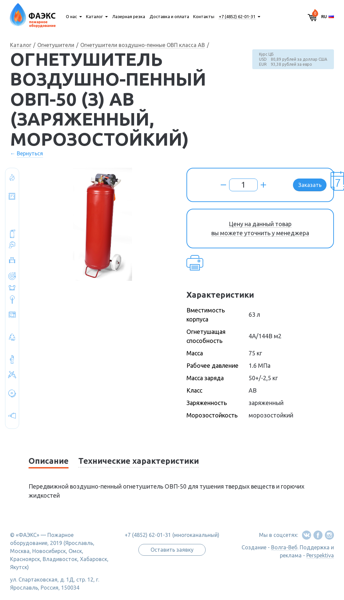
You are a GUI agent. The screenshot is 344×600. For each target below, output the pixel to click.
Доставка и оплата (169, 16)
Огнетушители (55, 45)
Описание (49, 460)
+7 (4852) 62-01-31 (237, 16)
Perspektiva (320, 555)
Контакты (203, 16)
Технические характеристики (138, 460)
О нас (71, 16)
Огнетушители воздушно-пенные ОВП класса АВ (142, 45)
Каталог (94, 16)
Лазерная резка (128, 16)
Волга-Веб (284, 547)
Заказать (309, 185)
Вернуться (30, 153)
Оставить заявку (172, 550)
